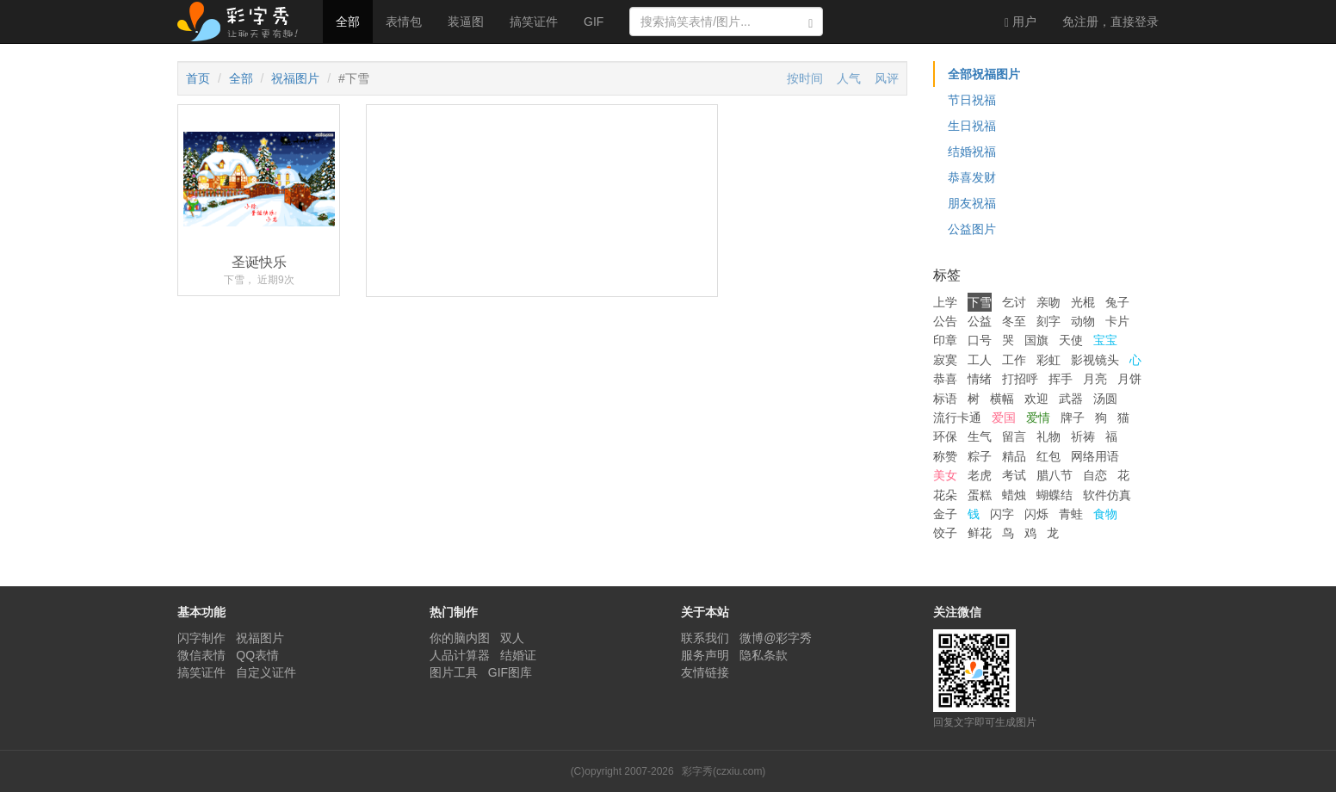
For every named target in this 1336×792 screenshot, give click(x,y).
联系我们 (705, 638)
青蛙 (1071, 514)
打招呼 (1020, 379)
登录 (1110, 21)
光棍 (1083, 302)
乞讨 (1014, 302)
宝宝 (1105, 340)
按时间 (805, 78)
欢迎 (1036, 398)
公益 (980, 321)
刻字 (1048, 321)
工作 (1014, 360)
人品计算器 (460, 655)
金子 (945, 514)
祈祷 (1083, 436)
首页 (198, 78)
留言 (1014, 436)
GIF (593, 21)
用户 (1020, 22)
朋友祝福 (972, 203)
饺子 (945, 533)
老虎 (980, 475)
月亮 (1095, 379)
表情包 (404, 21)
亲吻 (1048, 302)
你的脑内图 (460, 638)
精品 (1014, 456)
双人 (512, 638)
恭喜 (945, 379)
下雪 (980, 302)
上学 (945, 302)
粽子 (980, 456)
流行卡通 (957, 417)
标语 (945, 398)
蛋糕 (980, 495)
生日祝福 (972, 126)
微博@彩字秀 (775, 638)
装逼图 (466, 21)
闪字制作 (201, 638)
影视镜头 (1095, 360)
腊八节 (1054, 475)
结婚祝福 (972, 151)
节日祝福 (972, 100)
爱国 (1004, 417)
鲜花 (980, 533)
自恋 (1095, 475)
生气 (980, 436)
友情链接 (705, 672)
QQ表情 (257, 655)
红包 (1048, 456)
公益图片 (972, 229)
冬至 (1014, 321)
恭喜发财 (972, 177)
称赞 (945, 456)
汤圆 (1105, 398)
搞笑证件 (534, 21)
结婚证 (518, 655)
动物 (1083, 321)
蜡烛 (1014, 495)
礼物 (1048, 436)
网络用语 (1095, 456)
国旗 (1036, 340)
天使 (1071, 340)
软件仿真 (1107, 495)
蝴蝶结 (1054, 495)
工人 (980, 360)
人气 (849, 78)
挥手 (1060, 379)
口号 (980, 340)
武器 (1071, 398)
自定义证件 (266, 672)
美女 (945, 475)
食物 (1105, 514)
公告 (945, 321)
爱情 (1038, 417)
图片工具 (454, 672)
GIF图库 (510, 672)
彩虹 (1048, 360)
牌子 (1073, 417)
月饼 (1129, 379)
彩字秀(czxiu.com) (723, 771)
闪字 (1002, 514)
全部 (348, 21)
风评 (887, 78)
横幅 (1002, 398)
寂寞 (945, 360)
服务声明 (705, 655)
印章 (945, 340)
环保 (945, 436)
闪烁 (1036, 514)
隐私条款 (763, 655)
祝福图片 (295, 78)
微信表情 (201, 655)
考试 (1014, 475)
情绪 (980, 379)
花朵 (945, 495)
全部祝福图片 (984, 74)
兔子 (1117, 302)
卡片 (1117, 321)
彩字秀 (243, 21)
